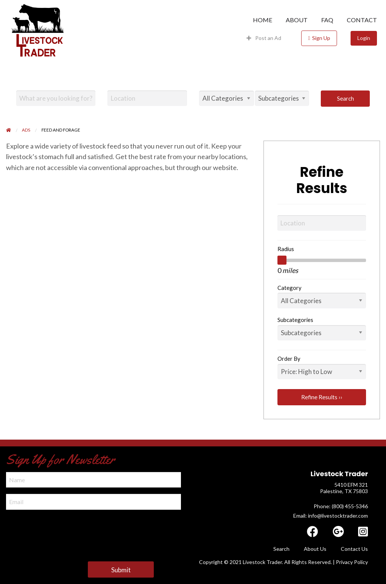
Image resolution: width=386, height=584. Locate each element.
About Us (315, 549)
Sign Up (321, 38)
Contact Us (354, 549)
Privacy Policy (352, 562)
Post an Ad (264, 38)
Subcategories (295, 319)
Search (345, 98)
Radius (285, 248)
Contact (362, 20)
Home (262, 20)
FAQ (327, 20)
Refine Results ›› (321, 397)
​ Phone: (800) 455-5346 (340, 506)
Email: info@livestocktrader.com (330, 515)
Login (363, 38)
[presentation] (63, 531)
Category (289, 287)
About (297, 20)
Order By (288, 358)
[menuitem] (262, 20)
